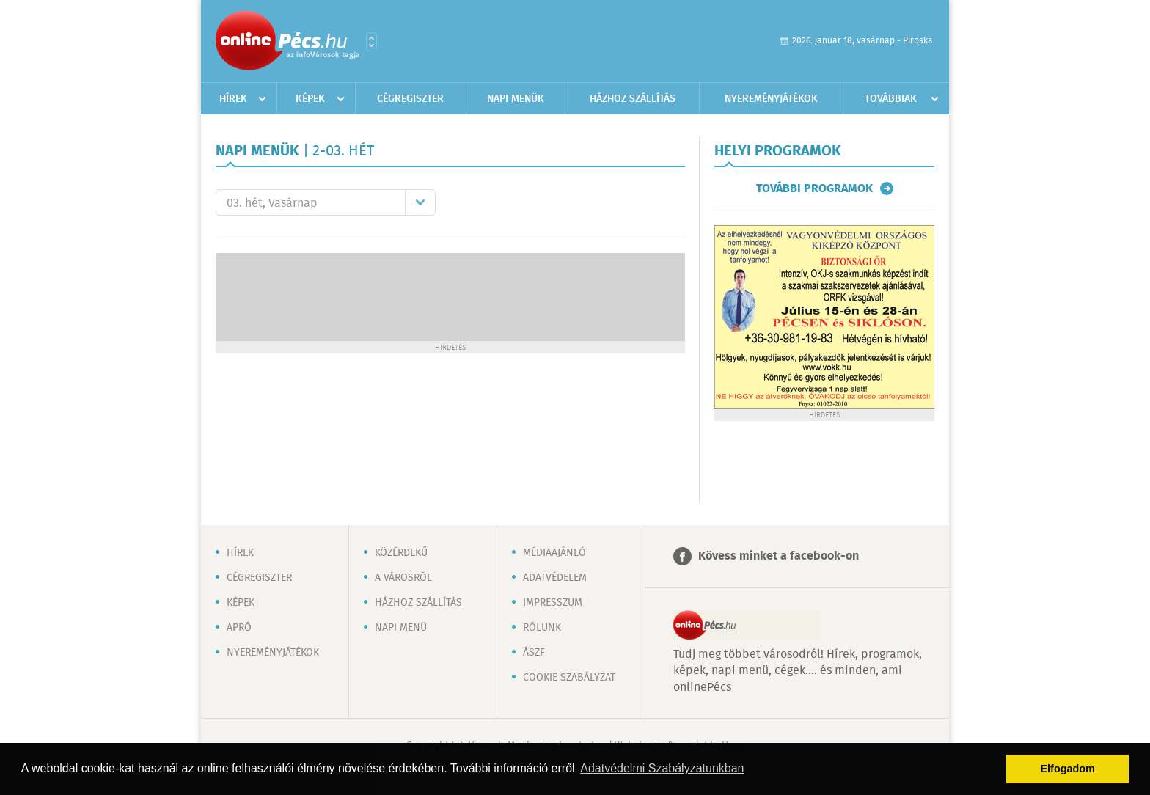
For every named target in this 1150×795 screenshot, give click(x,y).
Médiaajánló (554, 553)
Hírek (233, 99)
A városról (403, 578)
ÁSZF (534, 653)
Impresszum (552, 603)
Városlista (371, 41)
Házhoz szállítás (632, 99)
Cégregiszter (410, 99)
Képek (310, 99)
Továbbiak (891, 99)
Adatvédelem (555, 578)
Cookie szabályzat (569, 678)
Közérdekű (401, 553)
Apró (239, 628)
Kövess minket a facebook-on (778, 556)
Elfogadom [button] (1068, 768)
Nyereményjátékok (771, 99)
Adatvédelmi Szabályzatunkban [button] (662, 768)
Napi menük (515, 99)
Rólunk (542, 628)
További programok (814, 188)
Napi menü (401, 628)
